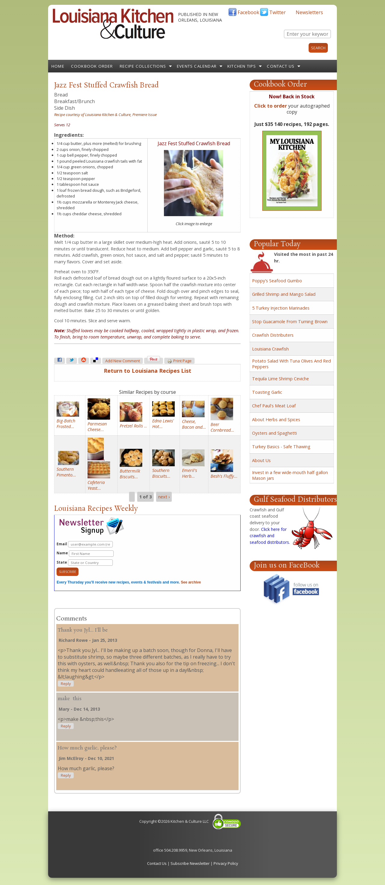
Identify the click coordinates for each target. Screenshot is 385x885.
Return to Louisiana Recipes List (147, 370)
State (85, 562)
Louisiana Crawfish (270, 349)
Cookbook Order (92, 66)
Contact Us (280, 66)
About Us (261, 460)
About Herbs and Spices (276, 419)
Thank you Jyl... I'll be (83, 630)
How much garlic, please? (87, 748)
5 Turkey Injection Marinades (281, 308)
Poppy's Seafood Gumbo (277, 280)
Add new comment (122, 360)
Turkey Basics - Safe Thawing (281, 446)
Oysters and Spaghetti (274, 433)
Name (85, 553)
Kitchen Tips (241, 66)
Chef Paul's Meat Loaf (274, 406)
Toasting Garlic (267, 392)
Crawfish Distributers (273, 335)
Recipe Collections (143, 66)
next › (164, 497)
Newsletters (309, 12)
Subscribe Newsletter (190, 863)
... (133, 426)
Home (57, 66)
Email (85, 544)
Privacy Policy (226, 863)
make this (70, 698)
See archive (191, 582)
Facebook (248, 12)
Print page (179, 361)
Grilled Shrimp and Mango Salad (284, 294)
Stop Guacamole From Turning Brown (290, 321)
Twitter (277, 12)
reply (66, 683)
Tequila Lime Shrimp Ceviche (280, 378)
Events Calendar (197, 66)
